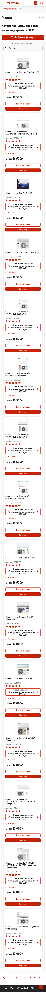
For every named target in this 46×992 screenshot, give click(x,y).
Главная (7, 17)
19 (34, 977)
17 (25, 977)
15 (16, 977)
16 (21, 977)
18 (30, 977)
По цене (11, 48)
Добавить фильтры (23, 37)
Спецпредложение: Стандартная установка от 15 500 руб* (23, 692)
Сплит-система (22, 72)
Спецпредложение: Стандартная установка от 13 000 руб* (23, 147)
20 (39, 977)
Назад (40, 18)
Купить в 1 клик (23, 104)
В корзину (23, 108)
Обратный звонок (12, 9)
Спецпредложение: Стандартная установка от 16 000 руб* (23, 85)
